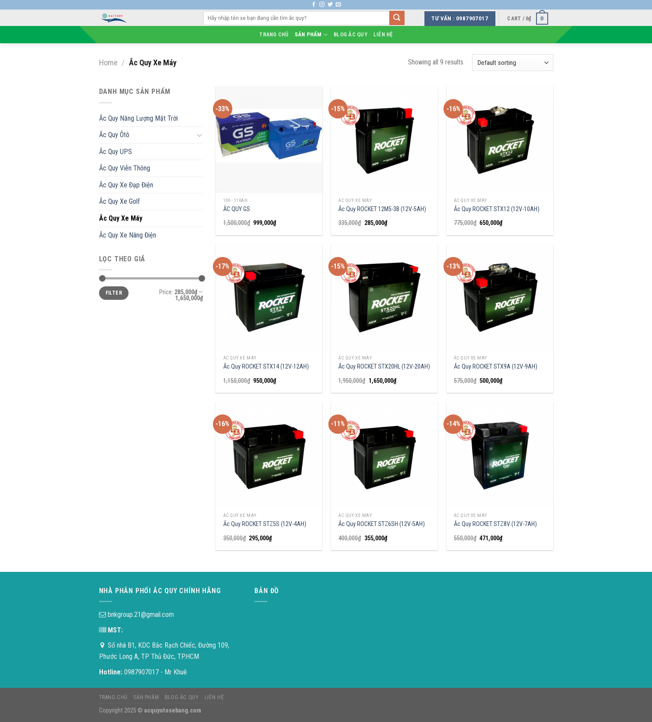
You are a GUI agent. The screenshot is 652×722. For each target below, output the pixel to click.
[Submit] (396, 18)
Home (108, 62)
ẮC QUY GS (236, 209)
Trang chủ (273, 34)
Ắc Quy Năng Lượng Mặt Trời (138, 118)
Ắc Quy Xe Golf (119, 201)
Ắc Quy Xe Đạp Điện (126, 185)
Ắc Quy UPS (115, 152)
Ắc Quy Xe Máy (120, 218)
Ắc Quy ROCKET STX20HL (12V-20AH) (384, 366)
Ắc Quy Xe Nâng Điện (127, 235)
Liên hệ (383, 34)
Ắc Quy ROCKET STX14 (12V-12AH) (266, 366)
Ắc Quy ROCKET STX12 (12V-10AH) (497, 209)
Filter (114, 293)
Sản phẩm (311, 35)
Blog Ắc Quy (350, 34)
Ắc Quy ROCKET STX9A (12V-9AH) (495, 366)
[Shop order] (512, 62)
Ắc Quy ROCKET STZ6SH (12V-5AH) (381, 524)
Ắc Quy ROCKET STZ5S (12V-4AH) (264, 524)
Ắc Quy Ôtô (114, 135)
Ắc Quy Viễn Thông (124, 168)
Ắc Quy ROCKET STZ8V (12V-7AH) (495, 524)
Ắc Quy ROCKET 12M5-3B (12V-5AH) (382, 209)
